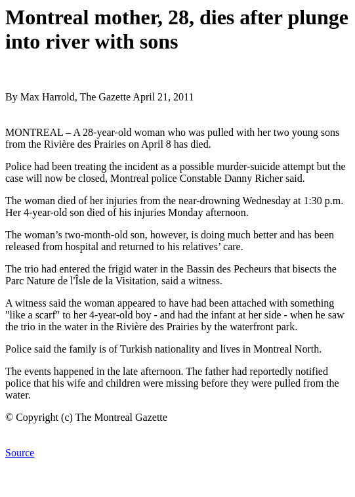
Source (19, 452)
